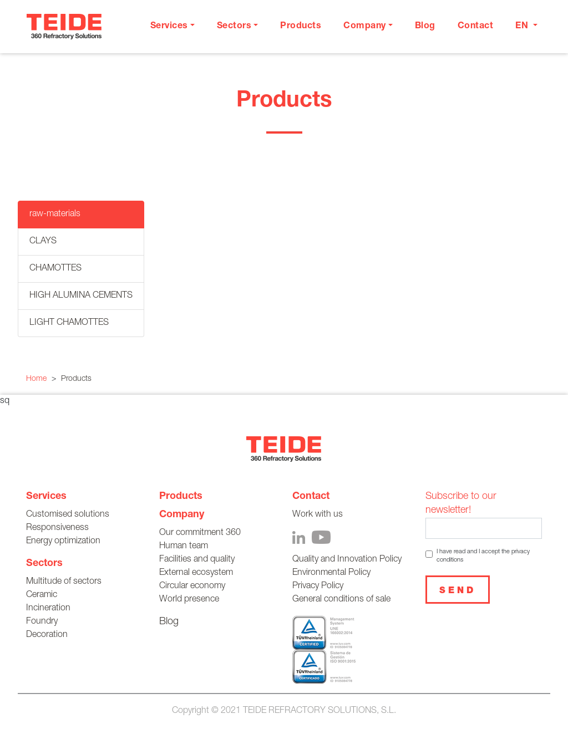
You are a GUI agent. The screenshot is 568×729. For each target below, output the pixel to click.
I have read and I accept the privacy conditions (483, 556)
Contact (476, 26)
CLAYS (43, 241)
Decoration (47, 635)
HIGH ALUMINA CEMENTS (81, 296)
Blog (425, 26)
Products (300, 26)
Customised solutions (67, 515)
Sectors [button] (234, 26)
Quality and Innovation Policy (347, 559)
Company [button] (364, 26)
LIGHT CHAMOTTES (69, 323)
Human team (183, 546)
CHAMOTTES (55, 268)
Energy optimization (63, 541)
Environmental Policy (331, 573)
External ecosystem (196, 573)
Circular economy (192, 586)
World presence (189, 599)
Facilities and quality (197, 559)
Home (36, 379)
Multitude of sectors (64, 582)
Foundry (42, 622)
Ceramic (41, 595)
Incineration (48, 608)
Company (181, 515)
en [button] (523, 26)
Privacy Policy (317, 586)
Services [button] (169, 26)
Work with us (317, 515)
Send (457, 591)
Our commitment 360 (200, 533)
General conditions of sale (341, 599)
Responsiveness (57, 528)
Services (46, 497)
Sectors (44, 564)
